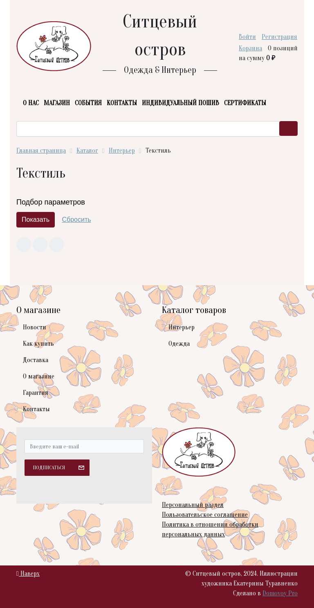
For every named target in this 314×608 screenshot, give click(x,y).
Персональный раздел (193, 505)
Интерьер (181, 327)
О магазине (38, 376)
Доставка (35, 360)
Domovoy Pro (280, 593)
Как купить (38, 343)
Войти (247, 37)
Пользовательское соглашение (205, 514)
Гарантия (35, 392)
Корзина (250, 48)
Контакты (36, 409)
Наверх (28, 573)
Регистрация (279, 37)
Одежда (179, 343)
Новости (34, 327)
